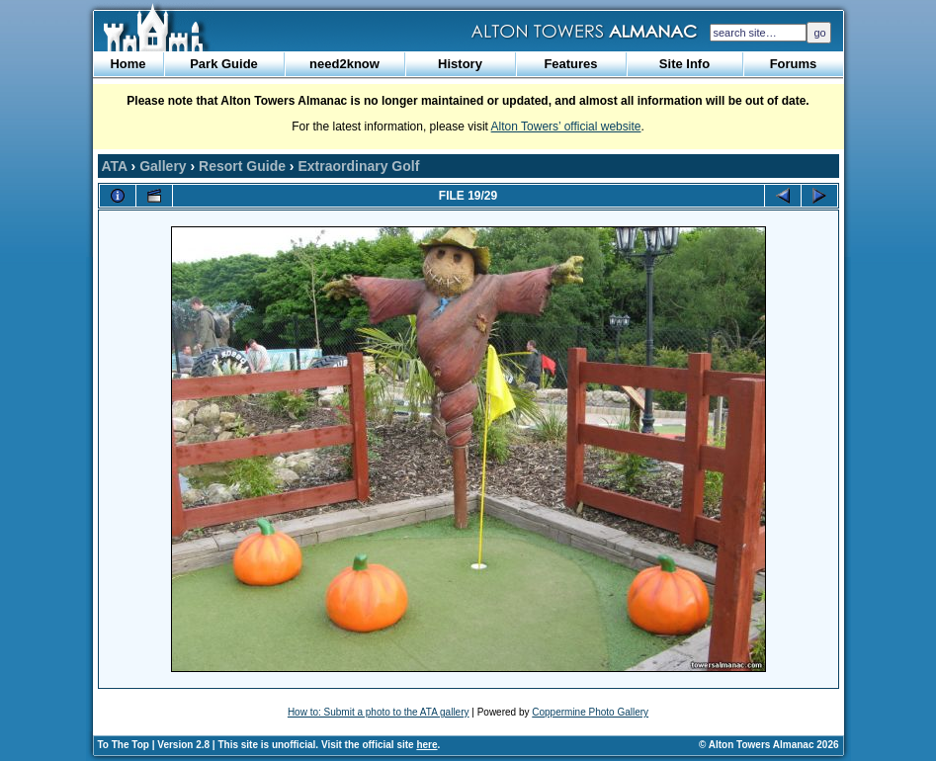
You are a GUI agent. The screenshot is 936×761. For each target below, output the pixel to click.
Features (570, 63)
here (426, 744)
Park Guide (224, 63)
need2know (344, 63)
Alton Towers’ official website (566, 126)
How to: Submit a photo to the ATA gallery (378, 712)
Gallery (162, 166)
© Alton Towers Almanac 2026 (768, 744)
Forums (793, 63)
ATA (115, 166)
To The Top (123, 744)
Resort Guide (242, 166)
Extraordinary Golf (358, 166)
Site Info (684, 63)
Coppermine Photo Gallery (590, 712)
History (460, 63)
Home (127, 63)
